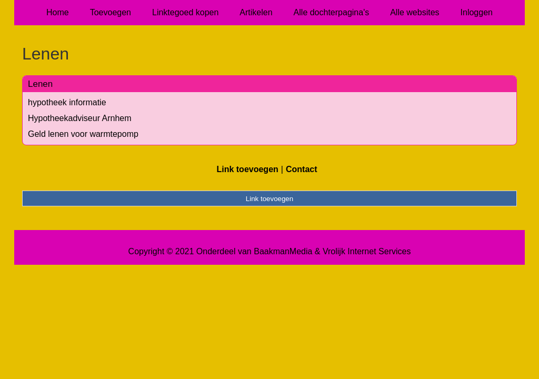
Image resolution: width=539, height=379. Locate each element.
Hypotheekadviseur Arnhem (80, 118)
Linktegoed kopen (185, 12)
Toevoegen (110, 12)
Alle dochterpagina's (332, 12)
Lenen (40, 84)
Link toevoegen (247, 169)
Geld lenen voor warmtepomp (83, 133)
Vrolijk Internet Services (367, 251)
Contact (301, 169)
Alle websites (414, 12)
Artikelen (255, 12)
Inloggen (477, 12)
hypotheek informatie (67, 102)
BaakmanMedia (283, 251)
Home (57, 12)
